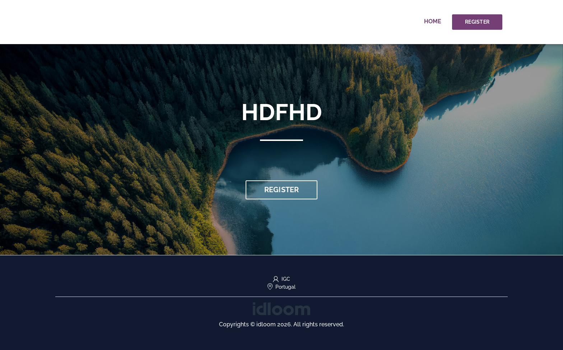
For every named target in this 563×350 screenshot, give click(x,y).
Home (432, 21)
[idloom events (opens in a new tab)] (281, 308)
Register (477, 22)
